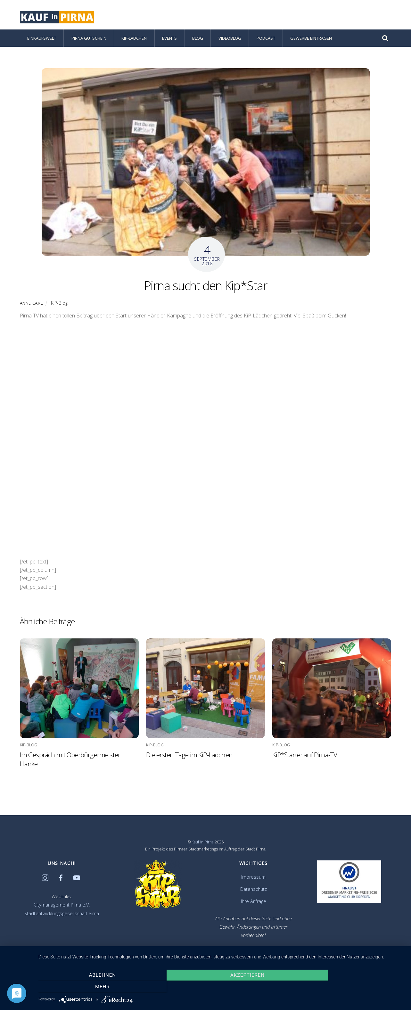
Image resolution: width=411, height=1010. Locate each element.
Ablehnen (93, 987)
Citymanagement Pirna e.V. (62, 906)
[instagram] (45, 878)
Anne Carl (31, 304)
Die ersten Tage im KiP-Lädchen (189, 755)
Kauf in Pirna (203, 843)
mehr (349, 987)
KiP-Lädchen (134, 39)
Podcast (266, 39)
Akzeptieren (221, 987)
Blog (197, 39)
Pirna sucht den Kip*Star (205, 286)
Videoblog (229, 39)
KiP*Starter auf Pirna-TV (304, 755)
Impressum (253, 878)
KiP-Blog (59, 304)
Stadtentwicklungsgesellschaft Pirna (61, 914)
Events (169, 39)
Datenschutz (253, 890)
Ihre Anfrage (253, 902)
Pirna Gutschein (88, 39)
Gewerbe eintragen (311, 39)
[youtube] (76, 878)
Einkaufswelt (41, 39)
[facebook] (60, 878)
